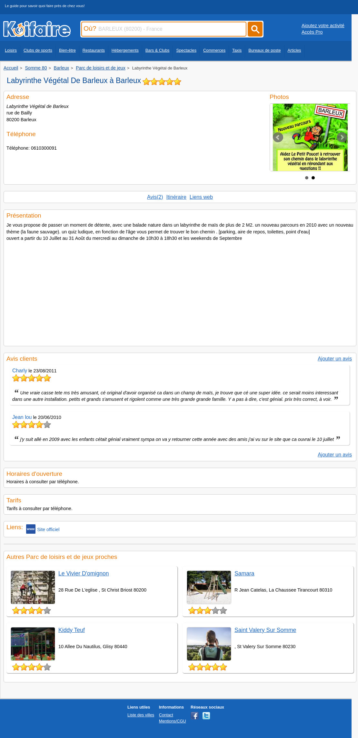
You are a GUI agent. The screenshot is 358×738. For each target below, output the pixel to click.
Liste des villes (140, 714)
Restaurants (94, 50)
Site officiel (42, 529)
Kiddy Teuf (71, 630)
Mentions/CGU (172, 721)
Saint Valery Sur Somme (265, 630)
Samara (244, 573)
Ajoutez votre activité (323, 25)
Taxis (237, 50)
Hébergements (125, 50)
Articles (294, 50)
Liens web (201, 197)
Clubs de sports (38, 50)
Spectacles (186, 50)
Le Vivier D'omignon (83, 573)
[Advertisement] (180, 291)
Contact (166, 714)
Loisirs (11, 50)
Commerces (214, 50)
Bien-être (67, 50)
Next (342, 137)
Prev (278, 137)
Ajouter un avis (335, 358)
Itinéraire (176, 197)
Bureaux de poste (264, 50)
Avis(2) (155, 197)
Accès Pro (312, 32)
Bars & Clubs (157, 50)
